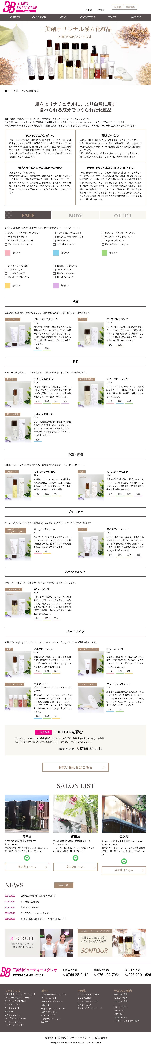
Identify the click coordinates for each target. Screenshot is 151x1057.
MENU (63, 17)
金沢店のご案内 (120, 1001)
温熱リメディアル (49, 1012)
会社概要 (49, 1038)
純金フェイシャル (12, 1015)
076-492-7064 (62, 844)
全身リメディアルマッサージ (53, 1009)
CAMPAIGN (39, 17)
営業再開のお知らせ (30, 901)
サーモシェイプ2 (12, 1008)
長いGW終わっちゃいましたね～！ (37, 913)
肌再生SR (9, 1012)
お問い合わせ (101, 1038)
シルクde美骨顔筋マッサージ (17, 998)
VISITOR (15, 17)
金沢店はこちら (124, 870)
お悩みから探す (120, 1017)
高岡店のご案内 (120, 994)
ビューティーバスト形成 (88, 1001)
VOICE (112, 17)
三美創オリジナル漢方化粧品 (126, 1021)
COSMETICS (87, 17)
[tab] (28, 215)
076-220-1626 (111, 844)
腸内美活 (45, 1022)
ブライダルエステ (85, 998)
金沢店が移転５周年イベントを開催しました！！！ (44, 919)
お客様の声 (119, 1014)
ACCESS (136, 17)
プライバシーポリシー (80, 1038)
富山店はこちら (75, 866)
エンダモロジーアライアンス (53, 994)
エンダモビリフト (12, 1004)
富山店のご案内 (120, 998)
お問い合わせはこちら (75, 767)
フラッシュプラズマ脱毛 (88, 994)
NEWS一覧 (63, 885)
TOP (7, 91)
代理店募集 (130, 7)
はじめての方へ (120, 1007)
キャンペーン (120, 1010)
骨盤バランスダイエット (51, 1001)
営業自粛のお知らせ (30, 907)
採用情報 (118, 7)
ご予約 (88, 10)
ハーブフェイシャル (13, 1022)
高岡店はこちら (27, 866)
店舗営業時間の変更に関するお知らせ (38, 896)
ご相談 (100, 10)
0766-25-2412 (91, 748)
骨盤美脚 (45, 1005)
